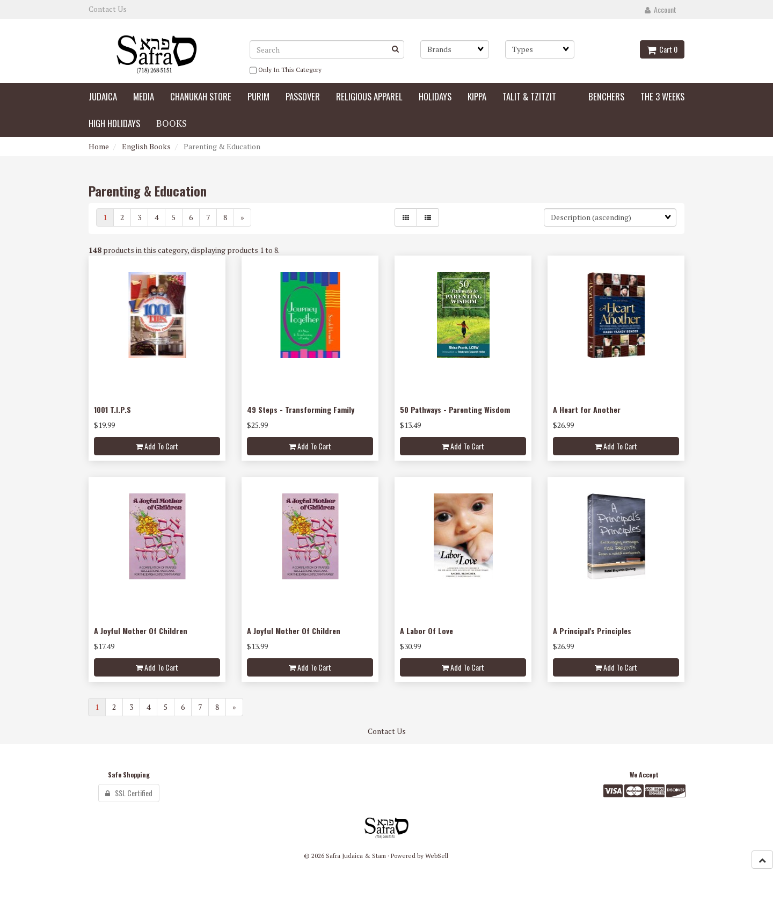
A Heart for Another (587, 409)
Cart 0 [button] (662, 49)
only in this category (286, 70)
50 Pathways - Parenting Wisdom (455, 409)
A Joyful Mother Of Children (140, 630)
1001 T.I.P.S (112, 409)
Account (660, 9)
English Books (146, 146)
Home (99, 146)
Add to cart (157, 446)
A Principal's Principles (592, 630)
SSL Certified (128, 792)
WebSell (436, 856)
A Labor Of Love (426, 630)
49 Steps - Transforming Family (300, 409)
